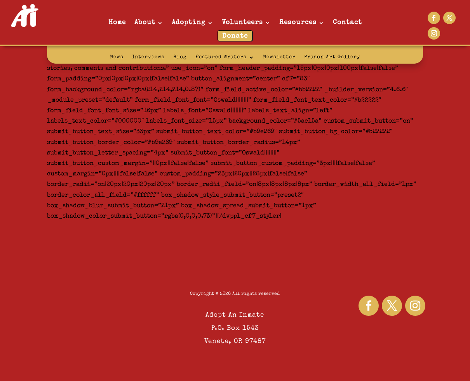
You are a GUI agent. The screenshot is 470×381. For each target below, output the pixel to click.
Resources (298, 22)
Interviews (148, 57)
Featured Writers (221, 57)
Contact (347, 22)
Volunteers (242, 22)
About (144, 22)
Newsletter (279, 57)
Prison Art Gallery (332, 57)
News (117, 57)
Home (117, 22)
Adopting (188, 22)
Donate (235, 36)
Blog (180, 57)
